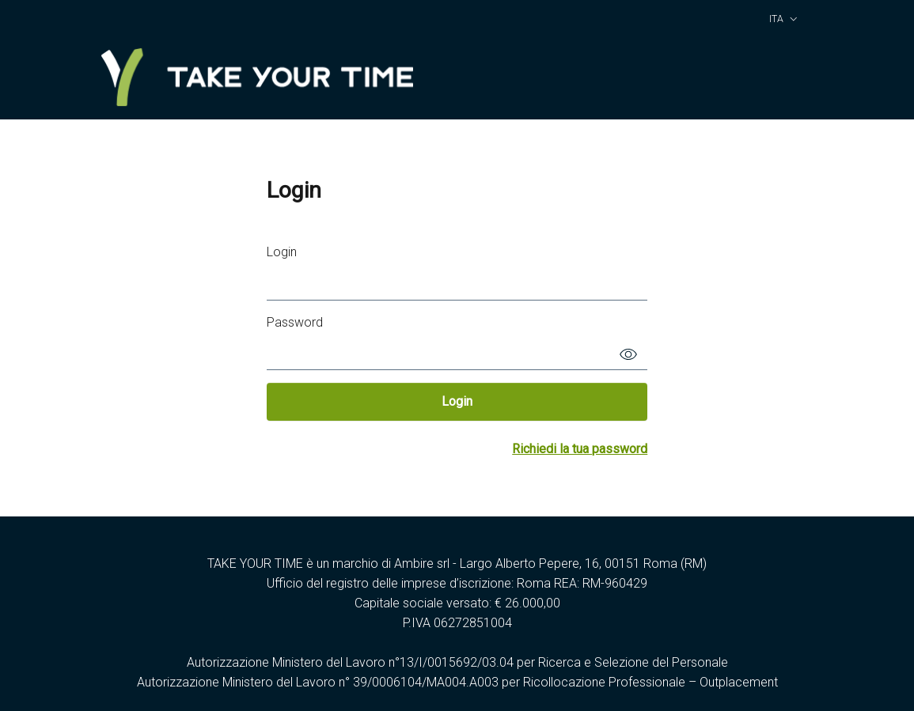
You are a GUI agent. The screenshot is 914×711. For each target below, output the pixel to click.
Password (295, 322)
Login (282, 251)
